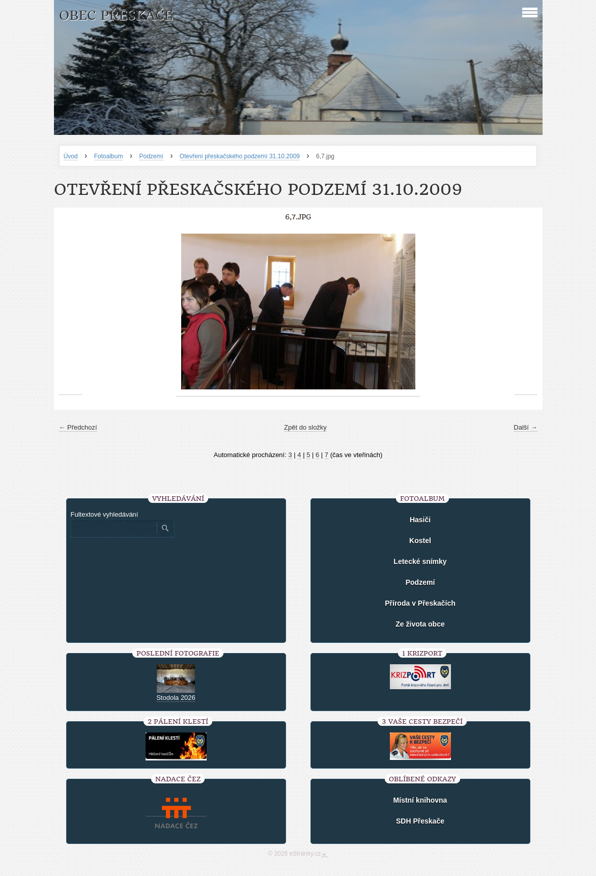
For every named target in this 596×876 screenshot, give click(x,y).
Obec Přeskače (116, 15)
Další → (525, 427)
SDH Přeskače (420, 821)
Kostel (420, 540)
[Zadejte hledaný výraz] (113, 528)
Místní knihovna (420, 800)
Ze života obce (419, 624)
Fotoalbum (108, 156)
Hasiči (420, 520)
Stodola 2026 (175, 697)
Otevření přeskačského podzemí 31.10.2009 (240, 156)
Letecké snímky (419, 561)
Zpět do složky (305, 427)
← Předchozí (78, 427)
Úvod (71, 156)
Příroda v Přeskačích (420, 603)
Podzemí (151, 156)
